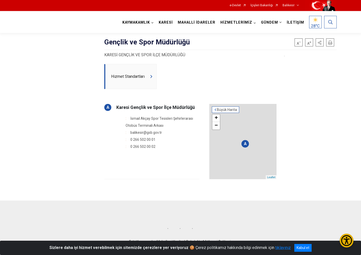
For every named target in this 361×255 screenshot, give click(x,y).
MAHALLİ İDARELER (196, 22)
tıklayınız (283, 247)
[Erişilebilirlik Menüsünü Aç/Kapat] (346, 240)
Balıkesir (289, 5)
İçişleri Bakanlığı (261, 5)
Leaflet (271, 177)
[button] (320, 42)
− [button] (216, 126)
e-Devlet (235, 5)
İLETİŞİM (295, 22)
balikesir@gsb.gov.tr (146, 133)
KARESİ (166, 22)
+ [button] (216, 118)
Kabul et (303, 248)
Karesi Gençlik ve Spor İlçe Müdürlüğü (155, 107)
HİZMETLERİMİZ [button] (236, 22)
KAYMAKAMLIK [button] (136, 22)
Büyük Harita (227, 110)
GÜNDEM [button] (269, 22)
